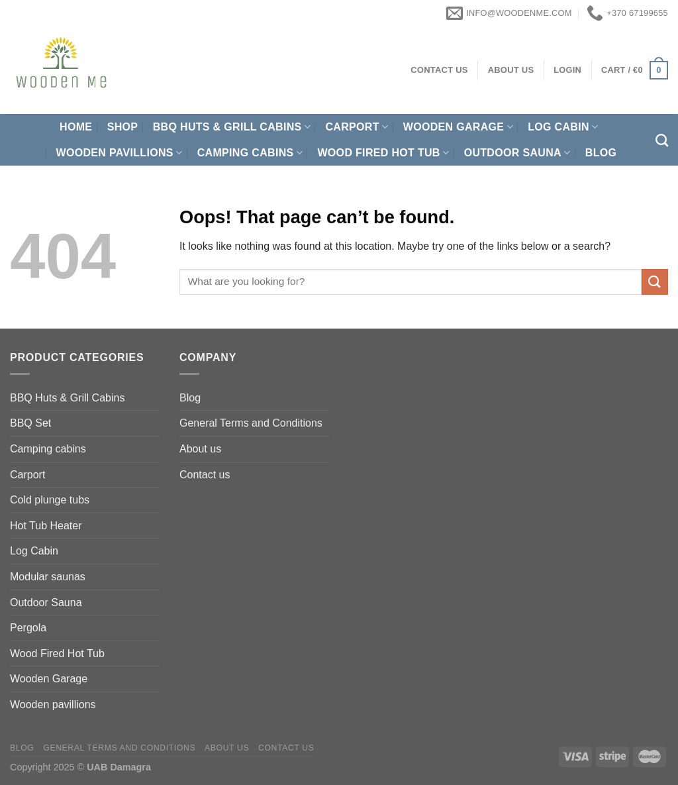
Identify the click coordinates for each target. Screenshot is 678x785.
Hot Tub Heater (46, 525)
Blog (601, 152)
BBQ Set (30, 423)
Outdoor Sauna (517, 152)
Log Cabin (563, 127)
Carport (356, 127)
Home (76, 126)
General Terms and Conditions (250, 423)
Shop (122, 126)
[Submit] (655, 282)
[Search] (661, 140)
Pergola (28, 627)
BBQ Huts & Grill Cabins (232, 127)
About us (200, 448)
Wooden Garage (458, 127)
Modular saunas (47, 576)
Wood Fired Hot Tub (383, 152)
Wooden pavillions (119, 152)
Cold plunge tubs (49, 499)
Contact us (204, 474)
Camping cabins (250, 152)
